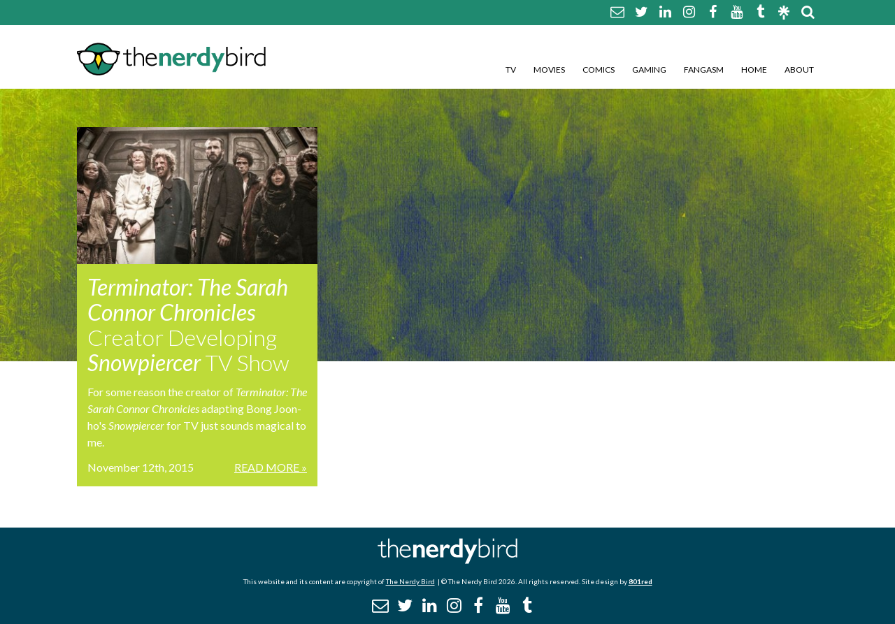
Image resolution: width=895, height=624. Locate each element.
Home (754, 69)
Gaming (649, 69)
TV (511, 69)
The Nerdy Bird (410, 581)
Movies (549, 69)
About (799, 69)
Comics (598, 69)
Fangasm (704, 69)
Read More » (270, 467)
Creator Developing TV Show (188, 324)
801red (640, 581)
